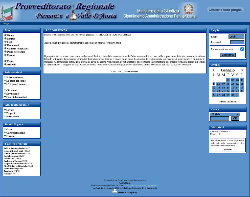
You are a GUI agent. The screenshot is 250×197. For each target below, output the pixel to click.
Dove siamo (12, 93)
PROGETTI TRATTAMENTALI (115, 34)
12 (214, 87)
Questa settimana (227, 101)
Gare (9, 129)
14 (223, 87)
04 (241, 79)
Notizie (11, 38)
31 (237, 94)
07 (223, 84)
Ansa (6, 173)
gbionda (90, 34)
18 (241, 87)
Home (10, 35)
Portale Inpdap (11, 156)
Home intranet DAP (13, 151)
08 (228, 84)
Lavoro (10, 110)
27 (218, 94)
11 (242, 84)
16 (232, 87)
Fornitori (11, 136)
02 (232, 79)
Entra (10, 61)
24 (237, 90)
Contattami (124, 183)
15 (228, 87)
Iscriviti (11, 64)
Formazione (12, 116)
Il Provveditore (14, 77)
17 (237, 87)
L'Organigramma (16, 84)
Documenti (13, 45)
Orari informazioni (16, 97)
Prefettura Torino (12, 161)
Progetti (10, 113)
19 (214, 90)
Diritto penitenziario (14, 153)
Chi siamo (11, 90)
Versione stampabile (125, 192)
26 (214, 94)
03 (237, 79)
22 (228, 90)
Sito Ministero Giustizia (15, 166)
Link (10, 42)
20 (218, 90)
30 (232, 94)
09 (232, 84)
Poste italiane (10, 168)
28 (223, 94)
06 (218, 84)
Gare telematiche (15, 132)
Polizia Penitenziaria (14, 148)
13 (218, 87)
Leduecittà (9, 158)
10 (237, 84)
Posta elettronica (16, 51)
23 (232, 90)
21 (223, 90)
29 (228, 94)
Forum (11, 55)
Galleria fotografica (18, 48)
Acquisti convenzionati (15, 163)
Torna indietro (131, 71)
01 (228, 79)
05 (214, 83)
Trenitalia (8, 171)
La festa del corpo (16, 80)
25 (241, 90)
